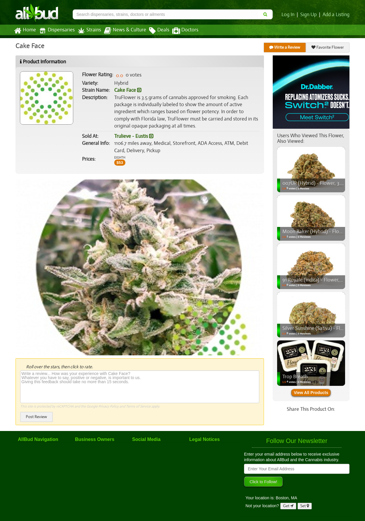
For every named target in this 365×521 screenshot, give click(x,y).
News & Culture (122, 31)
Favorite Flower (328, 47)
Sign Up (309, 15)
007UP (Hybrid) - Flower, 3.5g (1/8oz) (321, 183)
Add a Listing (336, 15)
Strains (87, 30)
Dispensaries (55, 30)
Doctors (180, 31)
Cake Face (127, 90)
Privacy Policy (108, 406)
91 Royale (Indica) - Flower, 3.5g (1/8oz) (323, 280)
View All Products (311, 392)
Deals (155, 31)
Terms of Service (138, 406)
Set (304, 505)
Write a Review (285, 47)
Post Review (36, 416)
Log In (289, 15)
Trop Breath (294, 377)
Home (24, 31)
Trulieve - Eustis (133, 136)
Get (288, 505)
